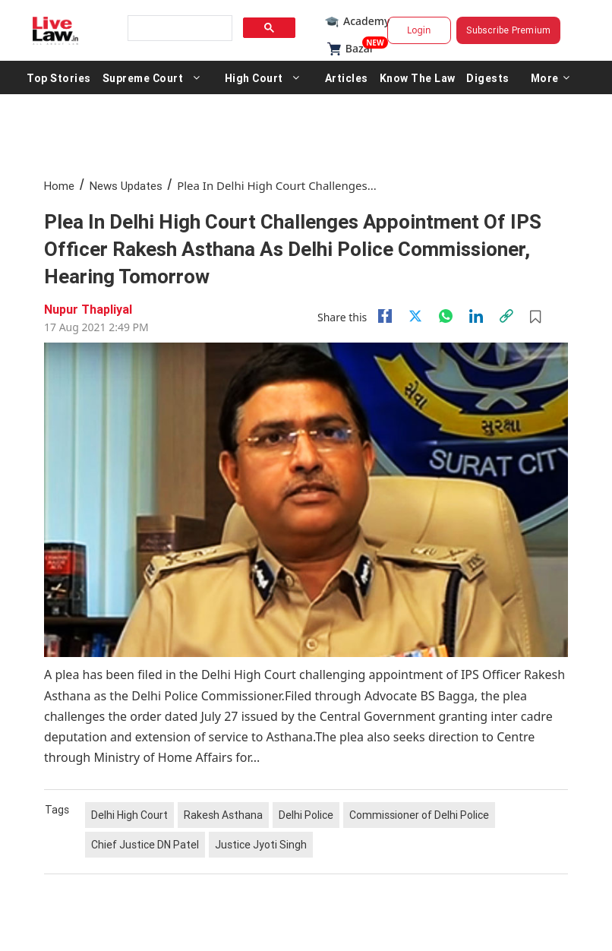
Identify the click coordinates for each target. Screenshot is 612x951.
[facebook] (385, 316)
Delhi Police (306, 815)
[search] (178, 28)
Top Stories (59, 77)
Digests (487, 77)
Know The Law (418, 77)
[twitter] (415, 316)
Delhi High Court (129, 815)
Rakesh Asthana (223, 815)
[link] (506, 316)
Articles (346, 77)
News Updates (126, 186)
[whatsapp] (446, 316)
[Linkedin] (476, 316)
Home (59, 186)
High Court (254, 77)
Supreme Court (143, 77)
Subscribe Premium (508, 30)
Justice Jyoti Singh (261, 844)
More (550, 77)
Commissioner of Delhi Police (419, 815)
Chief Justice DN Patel (145, 844)
